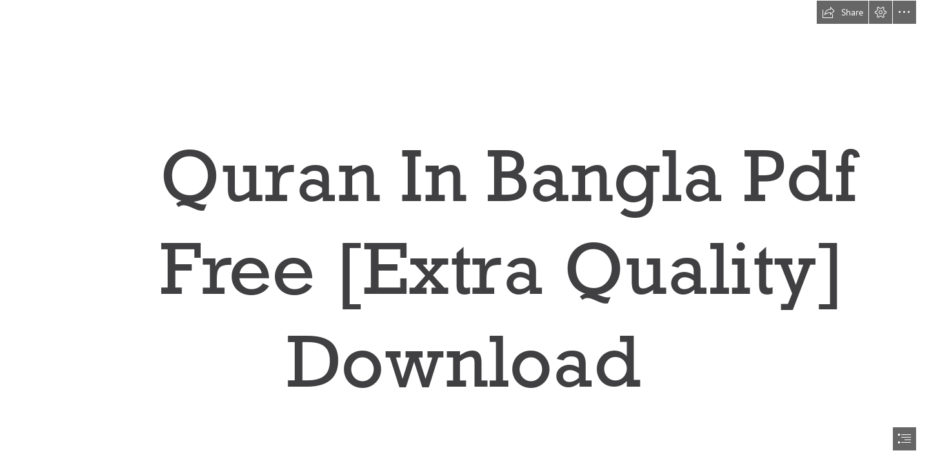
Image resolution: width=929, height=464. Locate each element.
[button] (842, 12)
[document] (464, 232)
